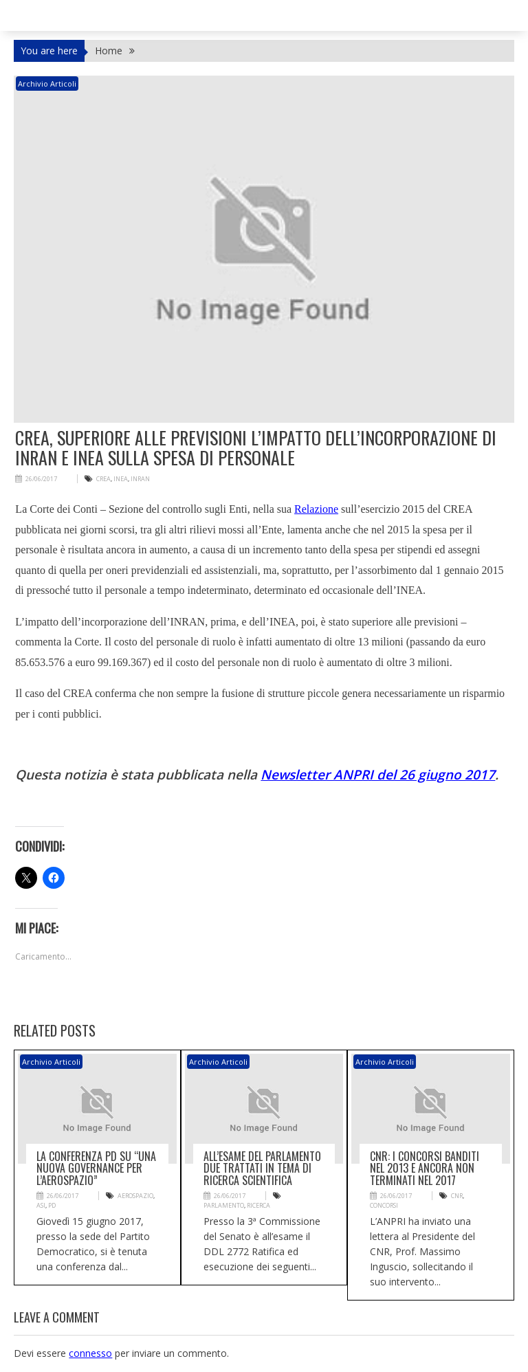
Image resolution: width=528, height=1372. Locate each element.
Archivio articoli (47, 83)
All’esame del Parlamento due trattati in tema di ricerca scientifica (262, 1168)
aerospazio (135, 1195)
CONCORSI (384, 1205)
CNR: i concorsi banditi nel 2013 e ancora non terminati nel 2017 (424, 1168)
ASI (40, 1205)
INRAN (140, 478)
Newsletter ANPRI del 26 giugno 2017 (378, 775)
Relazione (316, 509)
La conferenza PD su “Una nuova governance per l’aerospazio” (96, 1168)
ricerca (258, 1205)
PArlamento (224, 1205)
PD (52, 1205)
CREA (103, 478)
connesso (90, 1353)
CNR (457, 1195)
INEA (120, 478)
